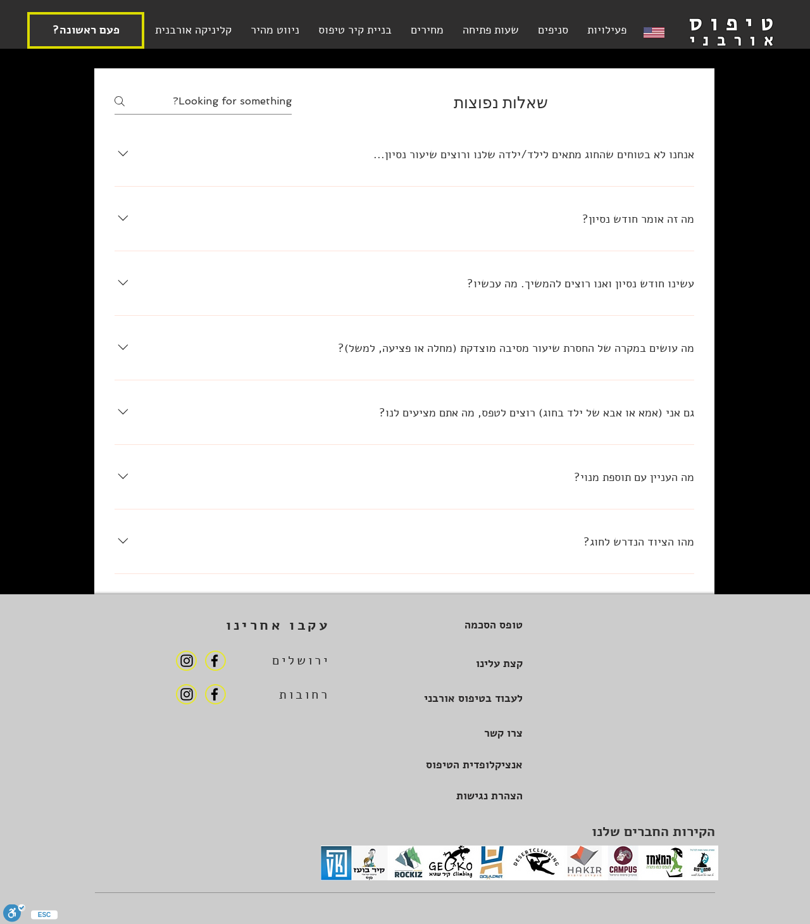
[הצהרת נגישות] (467, 796)
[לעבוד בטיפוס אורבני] (467, 698)
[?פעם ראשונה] (85, 30)
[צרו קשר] (467, 733)
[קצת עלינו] (467, 664)
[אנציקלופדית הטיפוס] (467, 765)
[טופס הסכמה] (467, 625)
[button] (490, 30)
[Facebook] (214, 660)
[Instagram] (186, 660)
